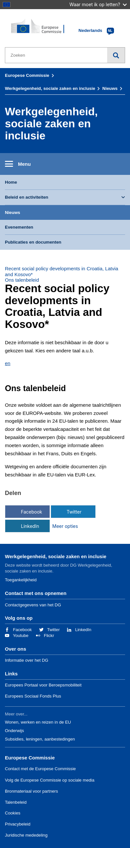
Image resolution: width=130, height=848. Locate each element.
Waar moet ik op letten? (98, 4)
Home (11, 182)
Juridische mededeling (26, 835)
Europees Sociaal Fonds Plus (33, 696)
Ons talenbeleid (22, 280)
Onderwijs (14, 730)
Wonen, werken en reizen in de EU (38, 722)
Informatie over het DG (26, 660)
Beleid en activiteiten (26, 197)
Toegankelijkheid (21, 579)
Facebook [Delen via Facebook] (31, 512)
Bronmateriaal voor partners (31, 791)
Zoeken (116, 55)
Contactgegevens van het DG (33, 604)
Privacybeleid (17, 824)
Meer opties (65, 526)
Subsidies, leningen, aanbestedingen (40, 739)
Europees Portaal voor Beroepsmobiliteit (43, 685)
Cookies (12, 813)
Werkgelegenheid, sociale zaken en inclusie (50, 88)
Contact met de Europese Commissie (40, 768)
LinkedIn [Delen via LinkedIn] (30, 526)
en (7, 363)
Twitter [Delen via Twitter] (74, 512)
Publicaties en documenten (33, 242)
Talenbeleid (15, 802)
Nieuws (110, 88)
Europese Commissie (27, 75)
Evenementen (19, 227)
